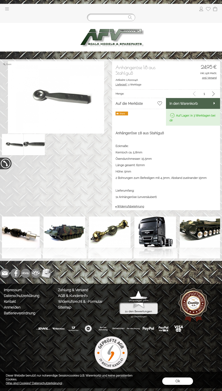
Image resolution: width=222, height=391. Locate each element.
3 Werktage (128, 84)
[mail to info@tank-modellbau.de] (5, 273)
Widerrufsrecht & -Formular (80, 302)
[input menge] (204, 93)
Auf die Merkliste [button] (129, 104)
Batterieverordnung (19, 313)
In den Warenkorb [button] (183, 104)
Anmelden (12, 307)
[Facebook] (15, 273)
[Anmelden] (201, 8)
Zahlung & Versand (73, 290)
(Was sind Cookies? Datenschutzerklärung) (34, 383)
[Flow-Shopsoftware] (36, 273)
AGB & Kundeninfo (73, 296)
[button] (7, 8)
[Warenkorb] (215, 8)
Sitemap (64, 307)
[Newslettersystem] (46, 273)
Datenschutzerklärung (21, 296)
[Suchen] (111, 17)
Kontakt (10, 302)
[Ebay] (25, 273)
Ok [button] (177, 381)
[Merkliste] (208, 8)
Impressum (13, 290)
